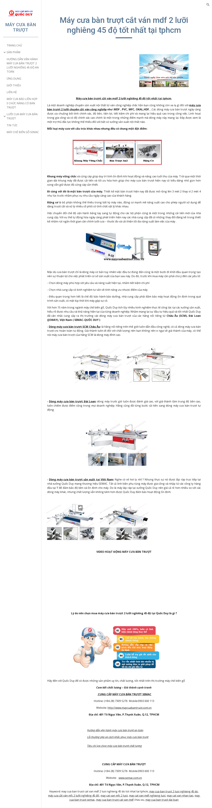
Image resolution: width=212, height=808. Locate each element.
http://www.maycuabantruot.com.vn (132, 702)
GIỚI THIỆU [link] (14, 85)
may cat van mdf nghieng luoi (158, 789)
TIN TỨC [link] (12, 125)
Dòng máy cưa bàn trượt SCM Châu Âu (80, 328)
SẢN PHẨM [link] (13, 52)
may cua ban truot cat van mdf (123, 794)
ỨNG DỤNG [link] (14, 78)
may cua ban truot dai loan (170, 794)
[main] (126, 27)
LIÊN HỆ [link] (12, 92)
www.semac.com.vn (133, 772)
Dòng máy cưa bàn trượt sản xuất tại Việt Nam (86, 478)
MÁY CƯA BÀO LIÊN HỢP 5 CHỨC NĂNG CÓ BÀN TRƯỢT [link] (22, 103)
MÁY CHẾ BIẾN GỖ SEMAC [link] (23, 132)
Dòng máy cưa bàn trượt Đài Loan (77, 401)
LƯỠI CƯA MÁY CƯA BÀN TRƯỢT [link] (22, 116)
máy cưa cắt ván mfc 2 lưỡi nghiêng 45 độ (84, 789)
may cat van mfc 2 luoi (124, 789)
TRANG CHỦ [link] (14, 45)
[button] (208, 5)
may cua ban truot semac (87, 794)
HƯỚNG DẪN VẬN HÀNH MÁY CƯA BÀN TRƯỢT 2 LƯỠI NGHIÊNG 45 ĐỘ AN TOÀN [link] (23, 65)
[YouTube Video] (126, 579)
